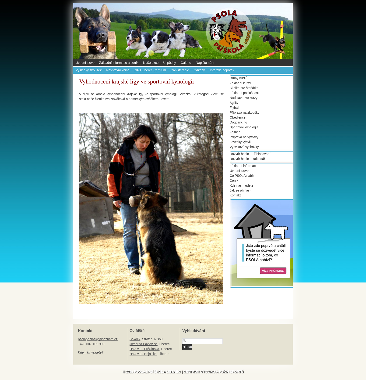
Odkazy (199, 70)
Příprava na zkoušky (244, 112)
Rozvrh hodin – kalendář (247, 159)
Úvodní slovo (85, 63)
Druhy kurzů (238, 78)
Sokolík (135, 339)
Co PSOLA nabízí (242, 175)
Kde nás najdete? (90, 352)
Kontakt (235, 195)
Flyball (234, 107)
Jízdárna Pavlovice (143, 344)
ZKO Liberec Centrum (150, 70)
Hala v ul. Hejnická (143, 354)
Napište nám (205, 63)
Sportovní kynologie (244, 127)
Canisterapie (180, 70)
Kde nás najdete (241, 185)
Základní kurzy (240, 83)
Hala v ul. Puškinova (144, 349)
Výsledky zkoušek (89, 70)
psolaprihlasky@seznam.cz (98, 339)
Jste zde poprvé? (221, 70)
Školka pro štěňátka (244, 88)
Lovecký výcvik (240, 142)
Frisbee (235, 132)
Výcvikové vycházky (244, 147)
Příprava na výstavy (244, 137)
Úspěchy (169, 63)
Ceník (234, 180)
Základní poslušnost (244, 93)
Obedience (238, 117)
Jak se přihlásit (240, 190)
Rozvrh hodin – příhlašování (250, 154)
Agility (234, 103)
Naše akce (150, 63)
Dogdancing (238, 122)
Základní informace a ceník (118, 63)
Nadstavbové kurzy (243, 98)
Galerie (186, 63)
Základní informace (243, 166)
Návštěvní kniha (118, 70)
